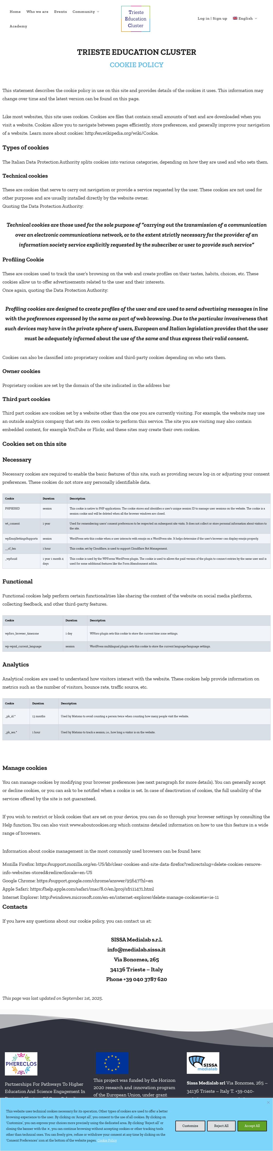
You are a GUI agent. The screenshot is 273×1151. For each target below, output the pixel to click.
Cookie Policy (107, 1140)
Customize (190, 1126)
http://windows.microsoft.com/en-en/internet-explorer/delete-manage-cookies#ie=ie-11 (129, 897)
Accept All (252, 1126)
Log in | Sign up (212, 18)
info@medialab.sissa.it (136, 949)
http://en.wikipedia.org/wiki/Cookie (121, 133)
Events (60, 11)
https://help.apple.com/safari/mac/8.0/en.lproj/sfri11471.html (92, 889)
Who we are (37, 11)
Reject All (221, 1126)
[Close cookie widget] (268, 1102)
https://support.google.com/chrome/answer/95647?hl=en (95, 881)
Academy (18, 26)
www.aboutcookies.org (93, 825)
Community (84, 11)
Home (15, 11)
